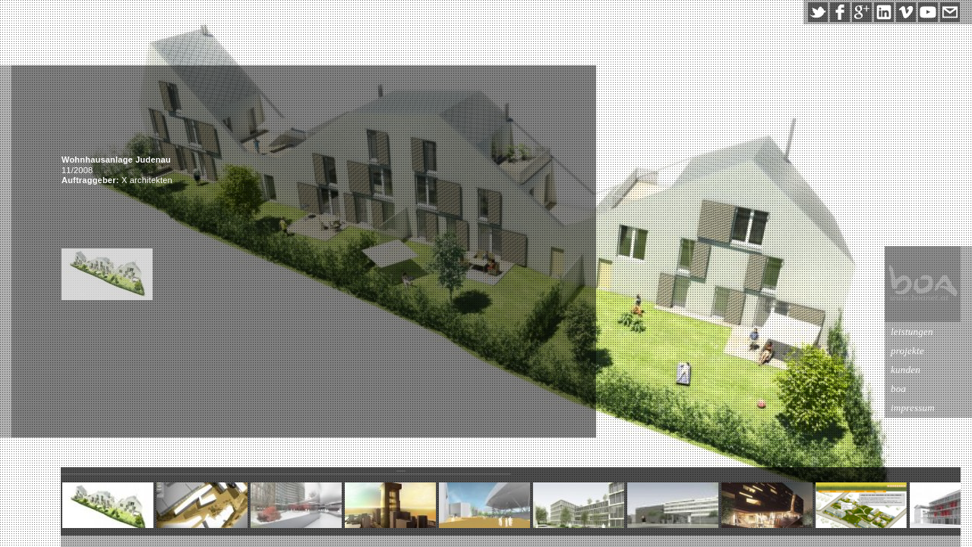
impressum (913, 407)
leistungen (912, 331)
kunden (905, 369)
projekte (907, 350)
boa (898, 388)
